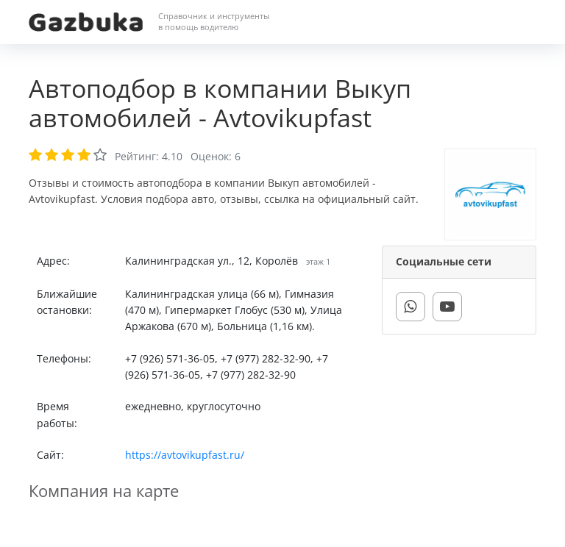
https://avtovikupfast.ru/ (184, 455)
